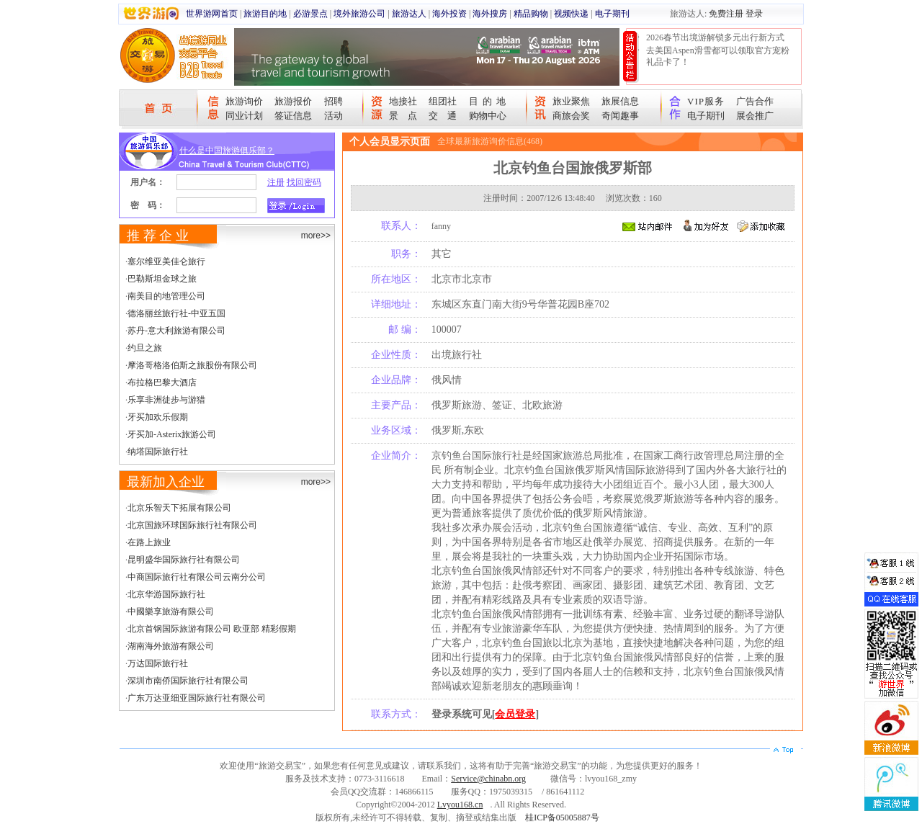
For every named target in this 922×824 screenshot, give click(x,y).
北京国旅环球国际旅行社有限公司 (192, 525)
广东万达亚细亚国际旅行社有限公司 (196, 698)
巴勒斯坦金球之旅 (162, 279)
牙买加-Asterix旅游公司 (171, 434)
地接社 (403, 101)
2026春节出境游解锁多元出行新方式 (715, 37)
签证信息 (293, 115)
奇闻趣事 (620, 115)
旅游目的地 (265, 14)
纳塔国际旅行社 (157, 452)
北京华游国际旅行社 (166, 594)
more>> (316, 235)
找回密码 (304, 182)
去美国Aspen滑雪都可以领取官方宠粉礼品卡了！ (717, 56)
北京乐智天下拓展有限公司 (179, 508)
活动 (333, 115)
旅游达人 (409, 14)
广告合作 (755, 101)
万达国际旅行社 (157, 663)
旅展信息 (620, 101)
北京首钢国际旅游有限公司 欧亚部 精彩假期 (211, 629)
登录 (754, 14)
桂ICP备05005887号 (562, 817)
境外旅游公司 (359, 14)
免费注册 (726, 14)
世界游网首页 (212, 14)
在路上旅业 (149, 542)
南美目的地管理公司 (166, 296)
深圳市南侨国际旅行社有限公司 (188, 681)
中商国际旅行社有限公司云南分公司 (196, 577)
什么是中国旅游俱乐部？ (226, 150)
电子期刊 (612, 14)
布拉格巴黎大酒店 (162, 382)
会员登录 (515, 714)
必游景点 (310, 14)
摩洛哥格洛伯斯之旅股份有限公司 (192, 365)
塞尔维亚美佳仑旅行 (166, 261)
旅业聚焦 (571, 101)
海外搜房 (490, 14)
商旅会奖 (571, 115)
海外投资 (449, 14)
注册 (276, 182)
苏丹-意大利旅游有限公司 (176, 331)
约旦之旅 (144, 348)
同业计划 (244, 115)
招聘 (333, 101)
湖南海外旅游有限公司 (170, 646)
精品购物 (531, 14)
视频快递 (571, 14)
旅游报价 (293, 101)
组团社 (443, 101)
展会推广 (755, 115)
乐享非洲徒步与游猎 (166, 400)
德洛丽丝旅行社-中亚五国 (176, 313)
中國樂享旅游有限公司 (170, 611)
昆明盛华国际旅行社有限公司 (183, 560)
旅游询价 (244, 101)
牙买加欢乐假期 (157, 417)
